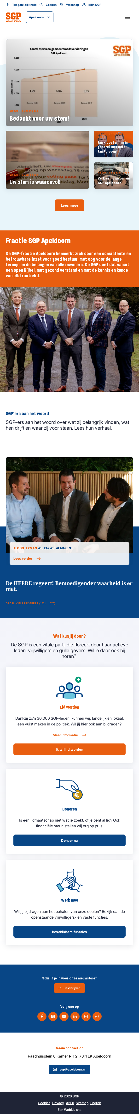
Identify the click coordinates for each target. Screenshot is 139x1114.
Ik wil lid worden (69, 749)
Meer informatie (69, 735)
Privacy (58, 1103)
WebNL (69, 1110)
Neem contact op (69, 1048)
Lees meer (69, 205)
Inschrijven (69, 988)
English (95, 1103)
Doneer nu (69, 840)
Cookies (44, 1103)
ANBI (70, 1103)
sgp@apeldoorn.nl (69, 1069)
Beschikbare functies (69, 932)
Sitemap (82, 1103)
